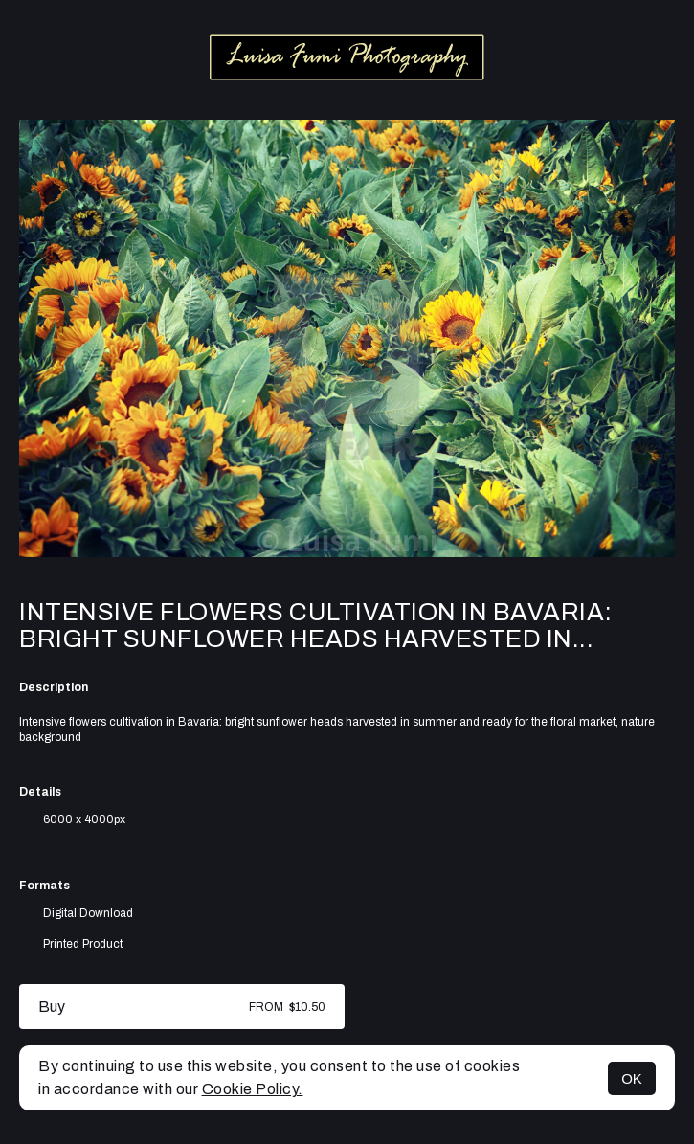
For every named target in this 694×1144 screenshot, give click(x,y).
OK (631, 1078)
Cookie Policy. (252, 1089)
